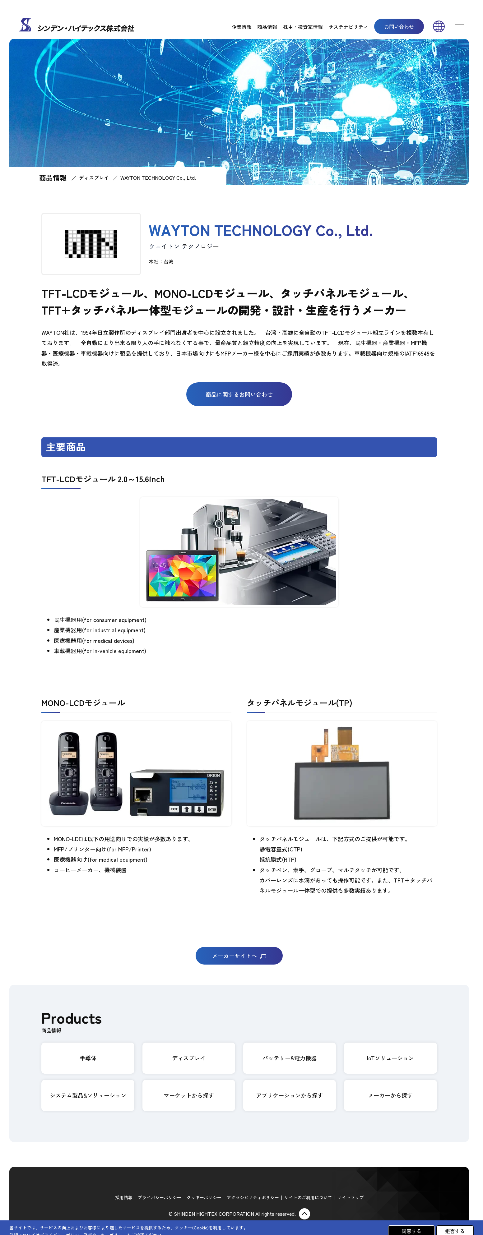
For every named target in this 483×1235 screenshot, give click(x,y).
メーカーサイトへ (239, 956)
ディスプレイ (94, 177)
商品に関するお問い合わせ (239, 394)
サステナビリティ (348, 26)
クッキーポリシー (204, 1197)
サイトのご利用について (308, 1197)
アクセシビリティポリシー (253, 1197)
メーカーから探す (390, 1095)
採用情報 (123, 1197)
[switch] (459, 26)
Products (71, 1021)
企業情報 (242, 26)
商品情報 (267, 26)
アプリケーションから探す (289, 1095)
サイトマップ (350, 1197)
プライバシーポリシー (159, 1197)
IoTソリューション (390, 1058)
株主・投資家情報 (303, 26)
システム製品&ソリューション (88, 1095)
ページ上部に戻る (304, 1213)
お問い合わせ (399, 26)
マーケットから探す (189, 1095)
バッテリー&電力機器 (289, 1058)
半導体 (88, 1058)
